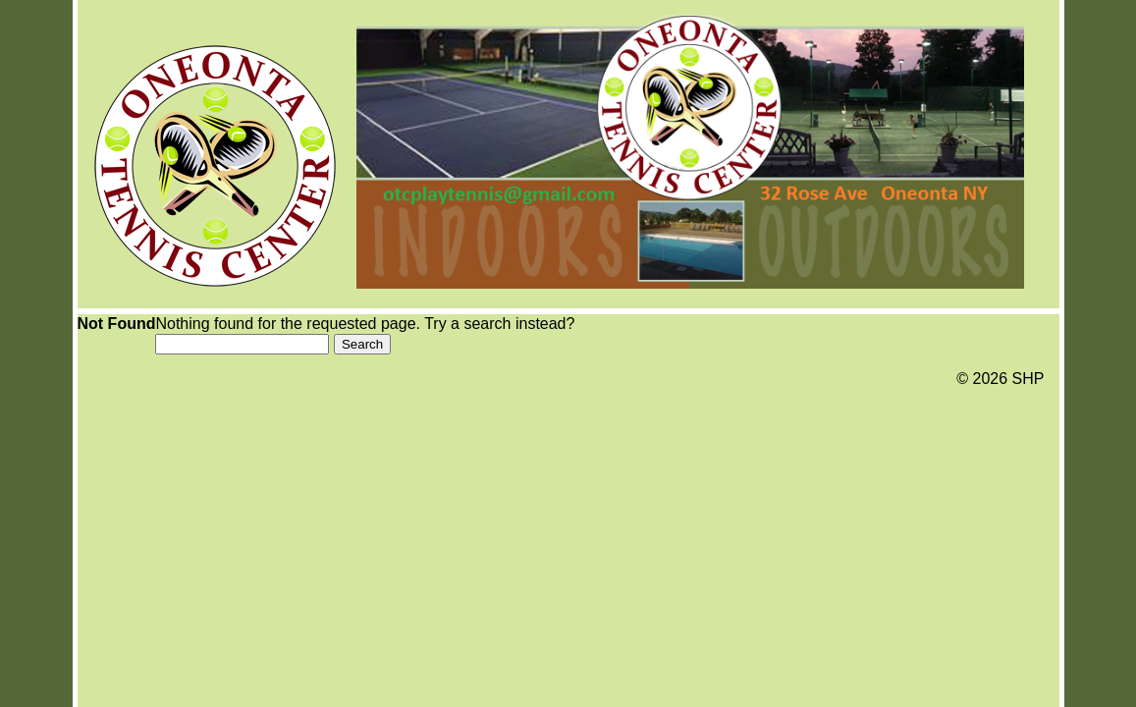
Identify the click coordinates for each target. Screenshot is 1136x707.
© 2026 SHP (1000, 378)
